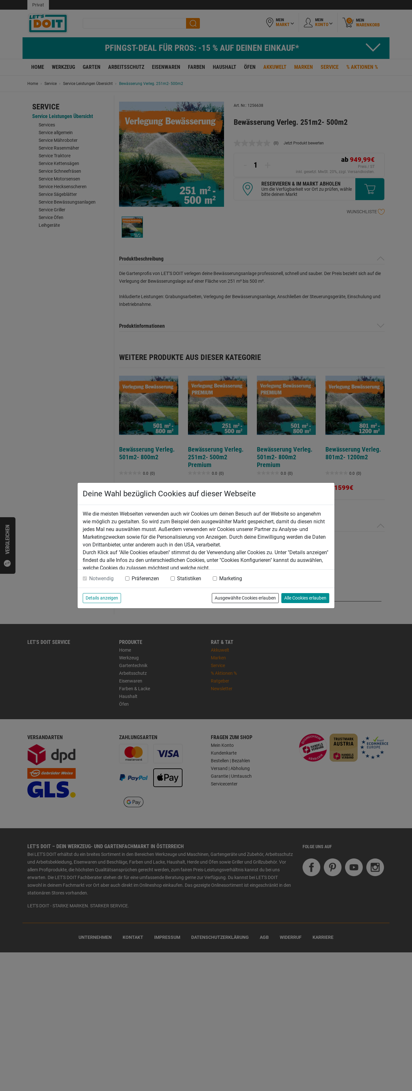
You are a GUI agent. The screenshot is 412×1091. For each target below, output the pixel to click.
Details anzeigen (102, 598)
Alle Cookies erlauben (305, 598)
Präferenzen (145, 578)
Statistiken (189, 578)
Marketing (230, 578)
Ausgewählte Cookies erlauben (245, 598)
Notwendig (101, 578)
